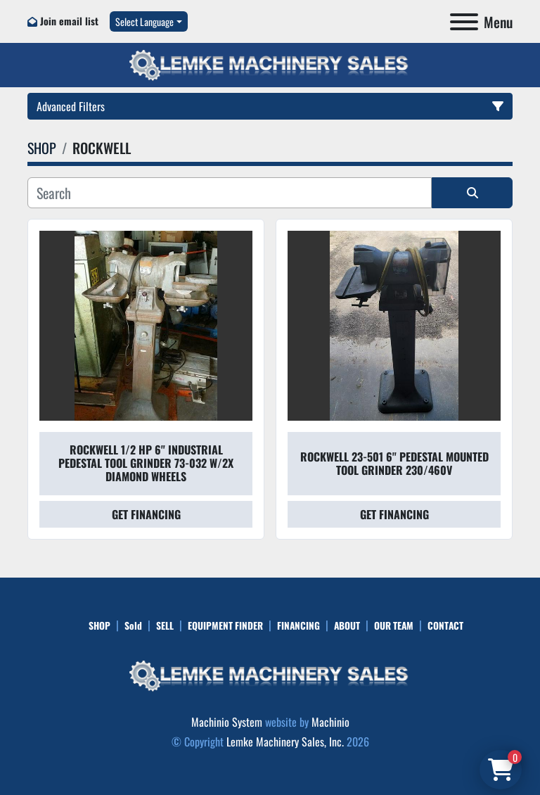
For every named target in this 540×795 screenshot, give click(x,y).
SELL (165, 625)
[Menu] (464, 21)
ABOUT (347, 625)
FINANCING (298, 625)
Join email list (69, 20)
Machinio (330, 721)
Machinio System (226, 721)
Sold (133, 625)
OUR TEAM (393, 625)
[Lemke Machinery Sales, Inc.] (270, 674)
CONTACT (445, 625)
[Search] (229, 192)
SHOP (99, 625)
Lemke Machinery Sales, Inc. (285, 741)
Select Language (144, 21)
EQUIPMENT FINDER (225, 625)
